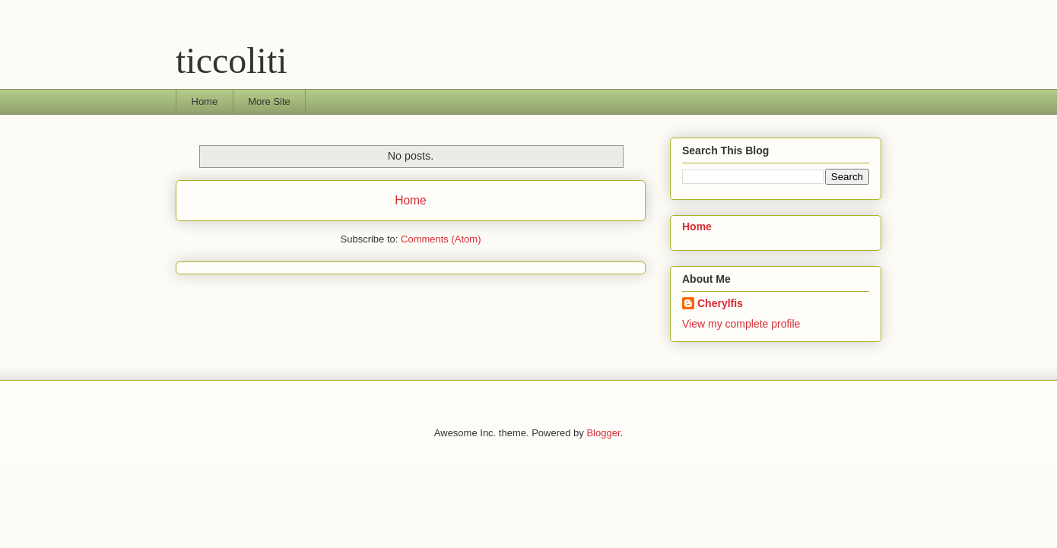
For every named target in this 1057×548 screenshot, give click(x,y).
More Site (269, 101)
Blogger (603, 433)
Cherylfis (720, 303)
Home (205, 101)
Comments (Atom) (441, 239)
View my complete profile (741, 324)
